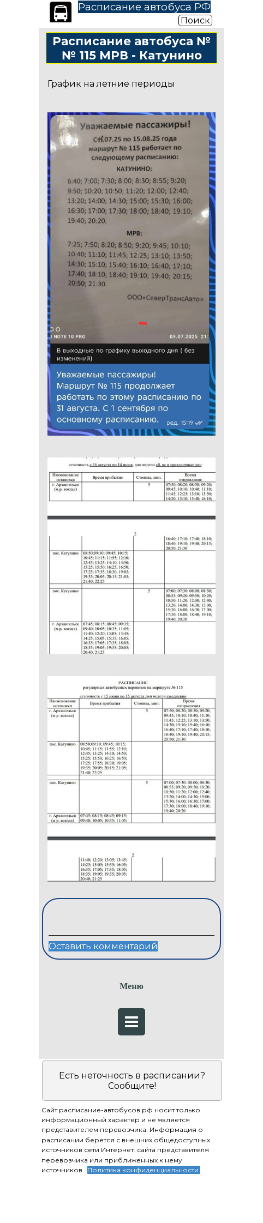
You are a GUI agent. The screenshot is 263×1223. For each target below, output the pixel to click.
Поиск (195, 20)
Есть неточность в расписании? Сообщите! (132, 1080)
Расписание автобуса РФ (144, 7)
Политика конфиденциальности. (143, 1170)
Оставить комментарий (103, 946)
